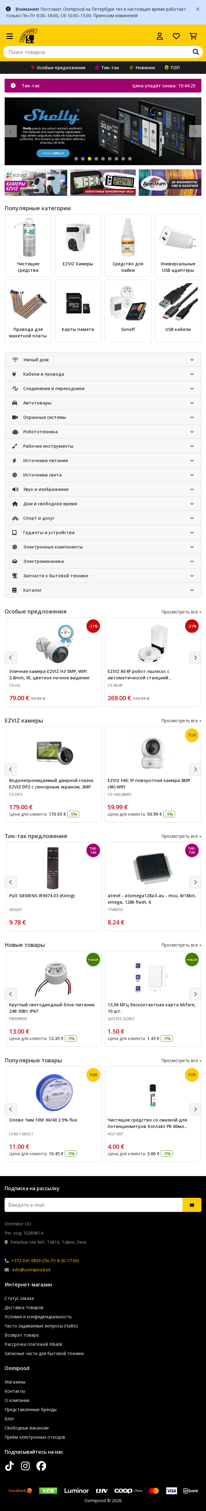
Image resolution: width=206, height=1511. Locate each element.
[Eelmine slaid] (11, 131)
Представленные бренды (31, 1409)
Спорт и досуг (33, 518)
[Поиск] (196, 52)
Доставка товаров (24, 1307)
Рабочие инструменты (42, 446)
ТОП (172, 67)
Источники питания (40, 460)
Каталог (27, 590)
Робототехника (35, 432)
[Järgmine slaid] (195, 131)
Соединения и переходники (48, 388)
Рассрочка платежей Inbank (33, 1344)
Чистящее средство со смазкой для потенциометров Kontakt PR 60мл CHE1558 (147, 1126)
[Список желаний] (176, 36)
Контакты (15, 1391)
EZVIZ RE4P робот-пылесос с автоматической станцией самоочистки (138, 677)
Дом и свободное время (44, 504)
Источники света (37, 475)
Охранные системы (39, 417)
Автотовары (31, 403)
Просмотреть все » (181, 612)
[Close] (197, 8)
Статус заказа (19, 1298)
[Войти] (160, 36)
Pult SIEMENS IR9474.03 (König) (42, 895)
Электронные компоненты (47, 547)
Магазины (15, 1382)
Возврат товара (22, 1335)
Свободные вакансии (27, 1428)
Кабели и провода (38, 374)
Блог (9, 1419)
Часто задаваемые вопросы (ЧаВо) (41, 1326)
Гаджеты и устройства (43, 532)
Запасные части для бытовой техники (44, 1353)
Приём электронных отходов (35, 1437)
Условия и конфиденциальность (38, 1316)
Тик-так (107, 67)
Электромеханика (38, 561)
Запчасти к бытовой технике (50, 576)
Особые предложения (58, 67)
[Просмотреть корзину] (193, 36)
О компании (17, 1400)
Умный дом (30, 360)
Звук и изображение (40, 489)
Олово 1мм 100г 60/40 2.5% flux (43, 1120)
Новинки (142, 67)
